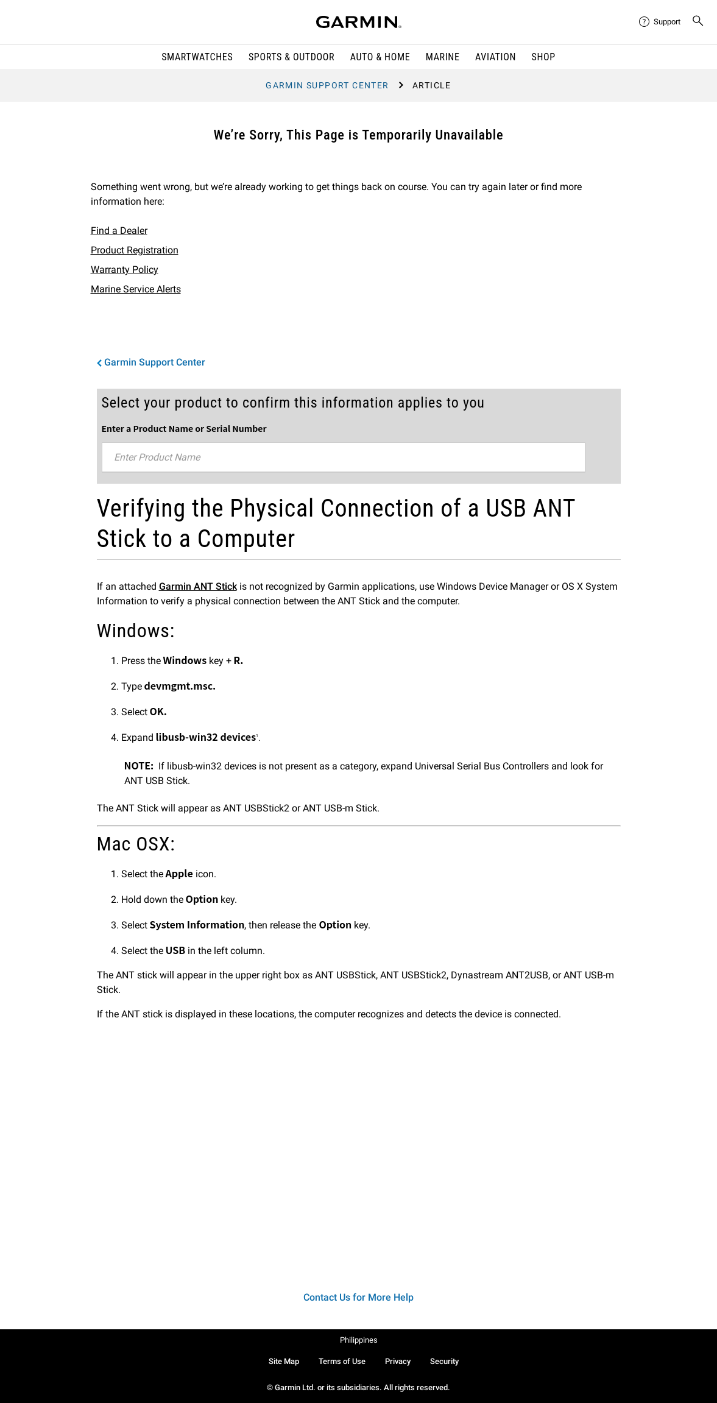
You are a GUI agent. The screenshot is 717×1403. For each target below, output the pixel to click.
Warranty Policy (124, 269)
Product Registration (134, 250)
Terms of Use (342, 1361)
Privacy (398, 1361)
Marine (443, 57)
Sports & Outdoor (291, 57)
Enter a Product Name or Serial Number (184, 428)
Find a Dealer (119, 230)
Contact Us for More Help (358, 1297)
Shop (544, 57)
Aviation (495, 57)
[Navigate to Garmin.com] (358, 22)
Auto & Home (380, 57)
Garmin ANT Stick (198, 586)
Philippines (359, 1340)
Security (444, 1361)
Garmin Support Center (327, 85)
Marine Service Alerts (136, 289)
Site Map (284, 1361)
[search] (698, 22)
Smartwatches (197, 57)
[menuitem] (660, 22)
